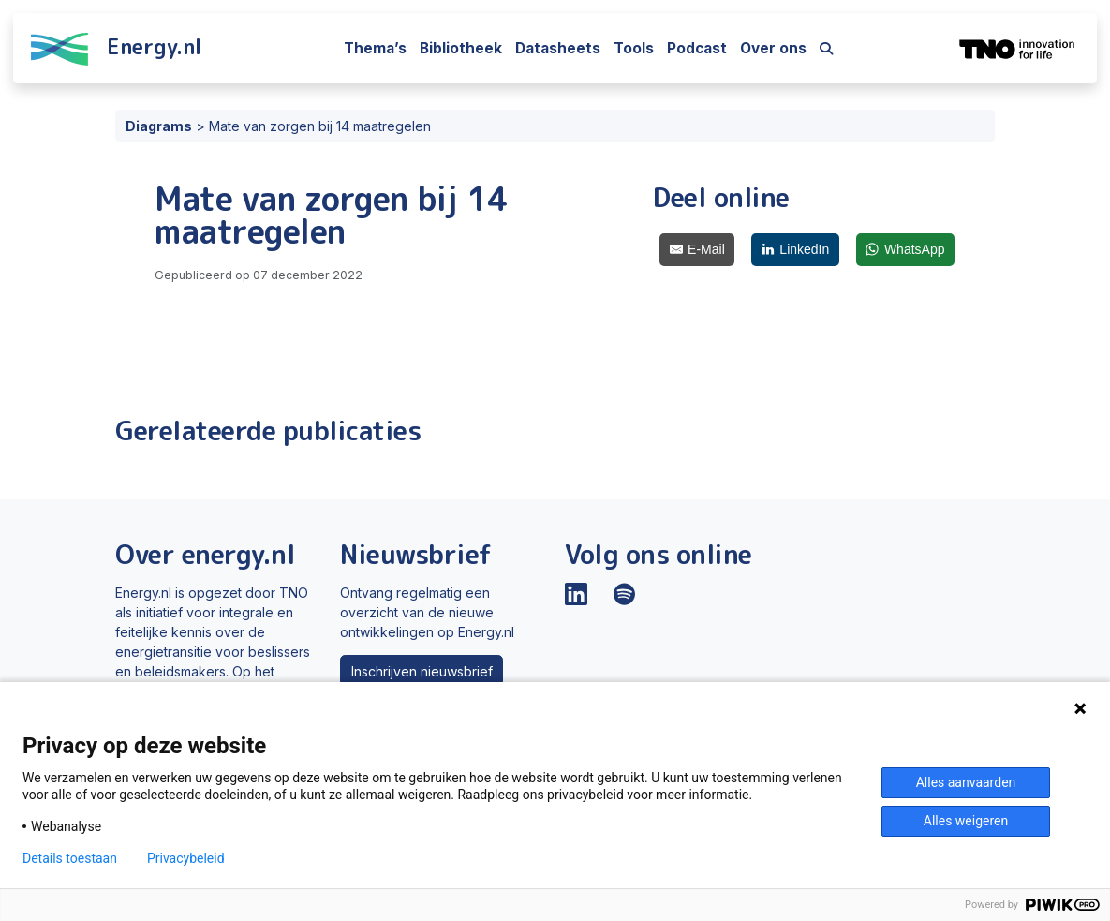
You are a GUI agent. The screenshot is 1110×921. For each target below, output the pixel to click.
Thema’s (375, 48)
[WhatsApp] (905, 249)
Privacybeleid (186, 858)
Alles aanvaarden (966, 782)
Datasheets (557, 48)
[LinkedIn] (795, 249)
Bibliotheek (461, 48)
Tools (634, 48)
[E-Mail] (696, 249)
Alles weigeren (966, 820)
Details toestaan (69, 858)
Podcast (697, 48)
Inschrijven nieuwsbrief (422, 671)
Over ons (773, 48)
